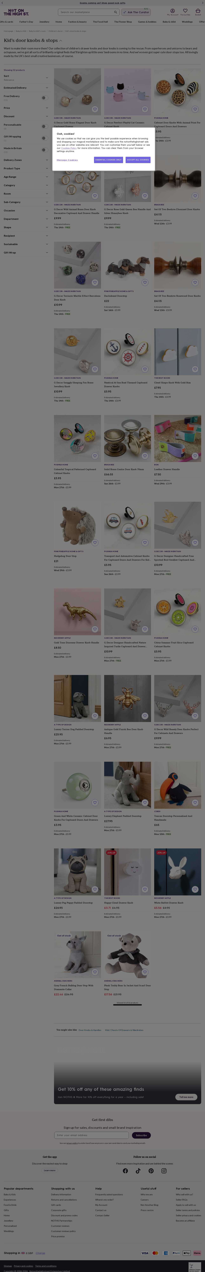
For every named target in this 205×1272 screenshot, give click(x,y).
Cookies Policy (69, 148)
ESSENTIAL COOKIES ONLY (108, 160)
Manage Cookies (67, 160)
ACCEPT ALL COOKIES (138, 160)
